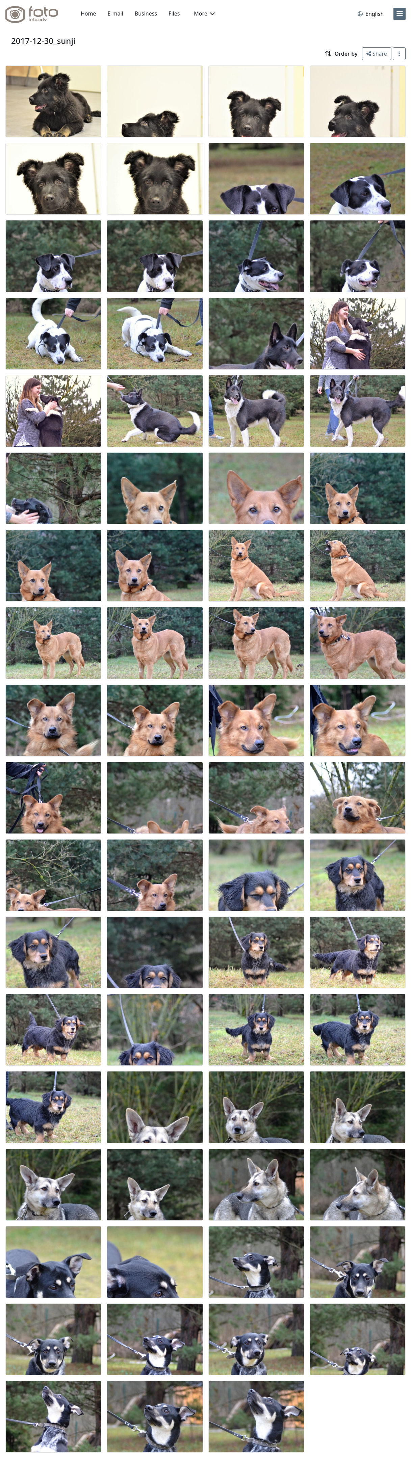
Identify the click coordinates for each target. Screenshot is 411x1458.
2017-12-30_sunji (43, 40)
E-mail (115, 13)
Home (88, 13)
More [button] (204, 13)
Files (174, 13)
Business (146, 13)
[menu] (399, 14)
